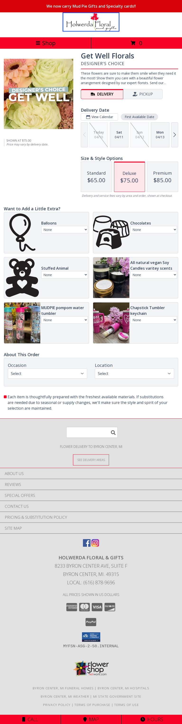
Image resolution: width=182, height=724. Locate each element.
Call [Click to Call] (30, 719)
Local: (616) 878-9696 (91, 582)
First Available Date (139, 117)
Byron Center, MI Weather (65, 696)
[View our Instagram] (95, 545)
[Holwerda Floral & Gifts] (91, 30)
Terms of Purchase (92, 705)
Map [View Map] (91, 719)
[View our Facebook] (87, 545)
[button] (91, 637)
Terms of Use (126, 705)
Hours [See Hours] (151, 719)
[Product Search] (92, 432)
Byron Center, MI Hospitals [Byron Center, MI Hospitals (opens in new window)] (123, 688)
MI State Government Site (117, 696)
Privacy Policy (56, 705)
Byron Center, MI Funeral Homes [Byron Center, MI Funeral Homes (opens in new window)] (63, 688)
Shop (45, 43)
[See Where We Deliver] (91, 459)
